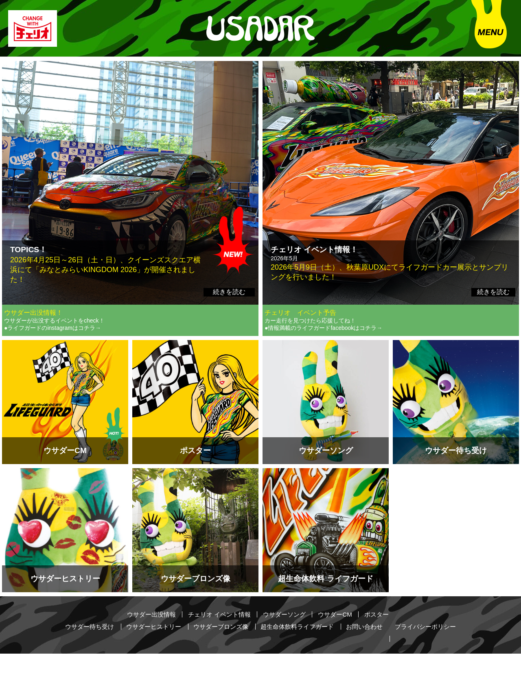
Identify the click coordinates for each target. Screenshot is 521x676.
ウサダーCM (339, 631)
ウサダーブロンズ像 (231, 642)
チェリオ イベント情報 (217, 631)
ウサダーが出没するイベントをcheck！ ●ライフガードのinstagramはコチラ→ (54, 342)
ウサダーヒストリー (160, 642)
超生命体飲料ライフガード (312, 642)
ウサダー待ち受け (93, 642)
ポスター (383, 631)
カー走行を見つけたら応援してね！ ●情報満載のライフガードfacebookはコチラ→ (323, 342)
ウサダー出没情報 (146, 631)
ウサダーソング (286, 631)
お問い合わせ (383, 642)
